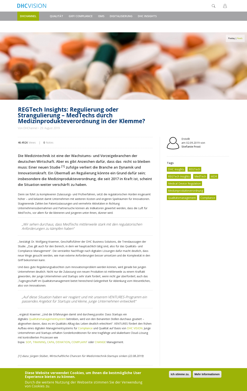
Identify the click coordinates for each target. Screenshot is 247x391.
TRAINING (39, 342)
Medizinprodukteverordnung (185, 190)
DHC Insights (147, 16)
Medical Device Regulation (184, 183)
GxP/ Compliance (81, 16)
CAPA (50, 342)
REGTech (194, 169)
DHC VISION (134, 328)
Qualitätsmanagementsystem (47, 319)
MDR (214, 176)
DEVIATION (63, 342)
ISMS (101, 16)
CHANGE (100, 342)
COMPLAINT (79, 342)
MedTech (200, 176)
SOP (28, 342)
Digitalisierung (121, 16)
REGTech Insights (179, 176)
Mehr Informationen (207, 374)
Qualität (56, 16)
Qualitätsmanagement (182, 198)
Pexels (239, 38)
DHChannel (28, 16)
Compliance (85, 328)
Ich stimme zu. (180, 374)
